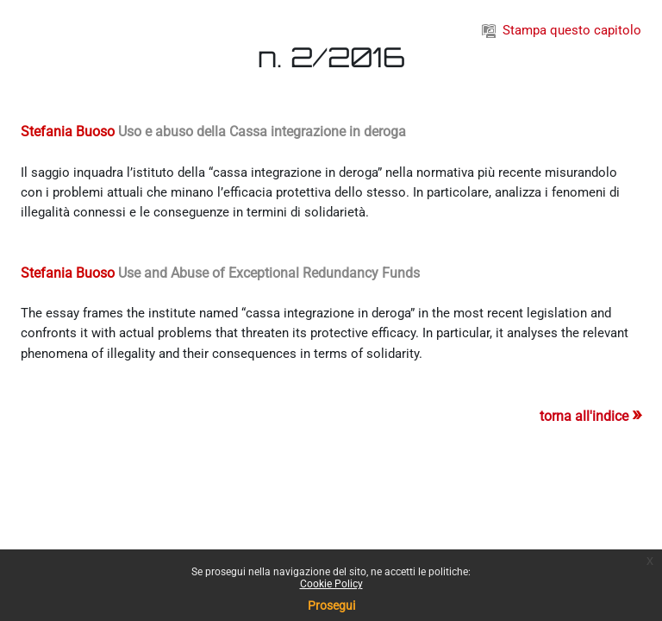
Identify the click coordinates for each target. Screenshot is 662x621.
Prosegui (331, 605)
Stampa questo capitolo (561, 30)
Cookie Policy (331, 584)
